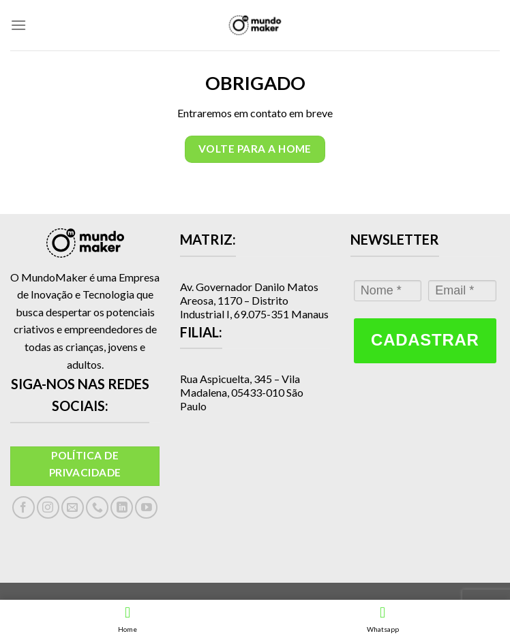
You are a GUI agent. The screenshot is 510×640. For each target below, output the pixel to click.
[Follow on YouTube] (146, 507)
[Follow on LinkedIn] (121, 507)
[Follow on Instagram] (48, 507)
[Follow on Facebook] (23, 507)
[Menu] (18, 25)
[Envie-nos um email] (72, 507)
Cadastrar (425, 340)
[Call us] (97, 507)
